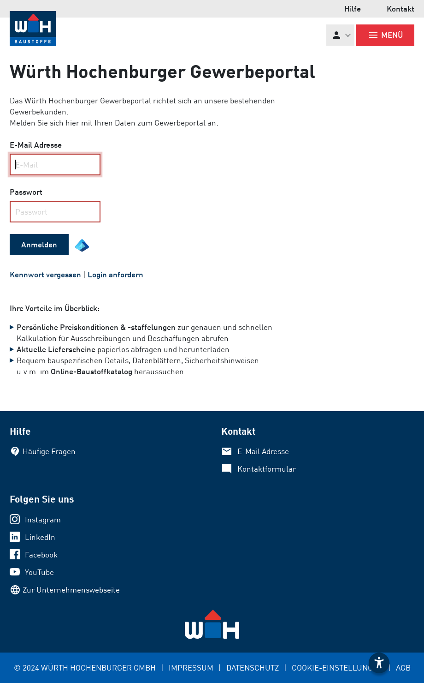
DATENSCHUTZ (252, 667)
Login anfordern (115, 274)
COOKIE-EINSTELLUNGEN (337, 667)
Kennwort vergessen (45, 274)
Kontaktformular (266, 468)
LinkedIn (40, 537)
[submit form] (39, 245)
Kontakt (400, 8)
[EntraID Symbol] (82, 245)
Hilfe (352, 8)
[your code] (55, 211)
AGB (403, 667)
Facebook (41, 554)
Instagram (43, 519)
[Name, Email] (55, 164)
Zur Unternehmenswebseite (71, 589)
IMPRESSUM (191, 667)
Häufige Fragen (49, 451)
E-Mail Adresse (263, 451)
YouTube (39, 572)
